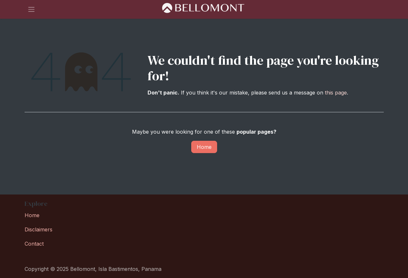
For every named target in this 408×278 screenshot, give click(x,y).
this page (336, 92)
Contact (34, 243)
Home (204, 147)
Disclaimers (38, 229)
